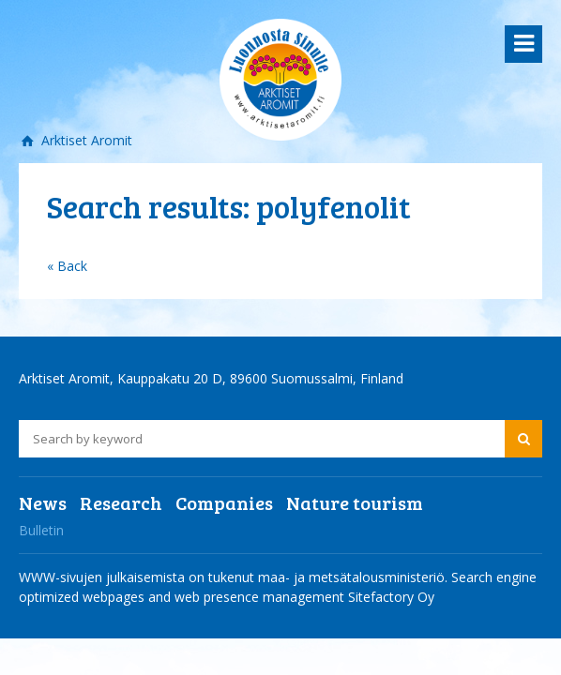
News (43, 502)
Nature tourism (354, 502)
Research (121, 502)
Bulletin (41, 530)
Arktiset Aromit (85, 140)
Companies (224, 502)
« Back (67, 266)
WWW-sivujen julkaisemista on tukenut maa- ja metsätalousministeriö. (235, 577)
